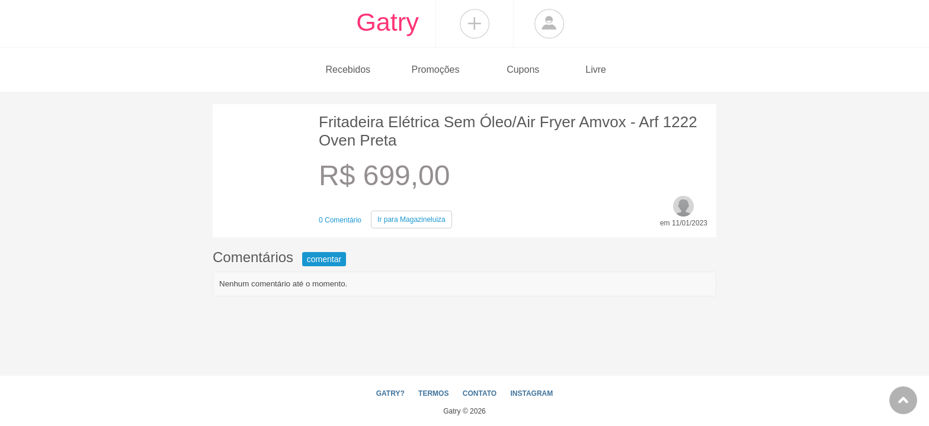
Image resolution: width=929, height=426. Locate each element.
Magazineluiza (411, 219)
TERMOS (433, 393)
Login (549, 23)
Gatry (387, 22)
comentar (324, 259)
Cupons (523, 69)
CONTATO (479, 393)
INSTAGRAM (531, 393)
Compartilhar (474, 23)
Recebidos (347, 69)
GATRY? (390, 393)
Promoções (436, 69)
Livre (595, 69)
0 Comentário (340, 220)
